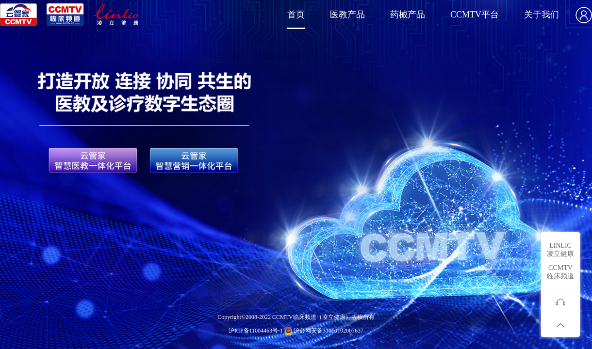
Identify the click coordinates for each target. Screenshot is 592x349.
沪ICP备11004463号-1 (256, 330)
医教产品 (347, 14)
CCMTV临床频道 (560, 272)
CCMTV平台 (474, 14)
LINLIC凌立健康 (560, 249)
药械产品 (407, 14)
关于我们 (541, 14)
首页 (296, 14)
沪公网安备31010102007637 (328, 330)
